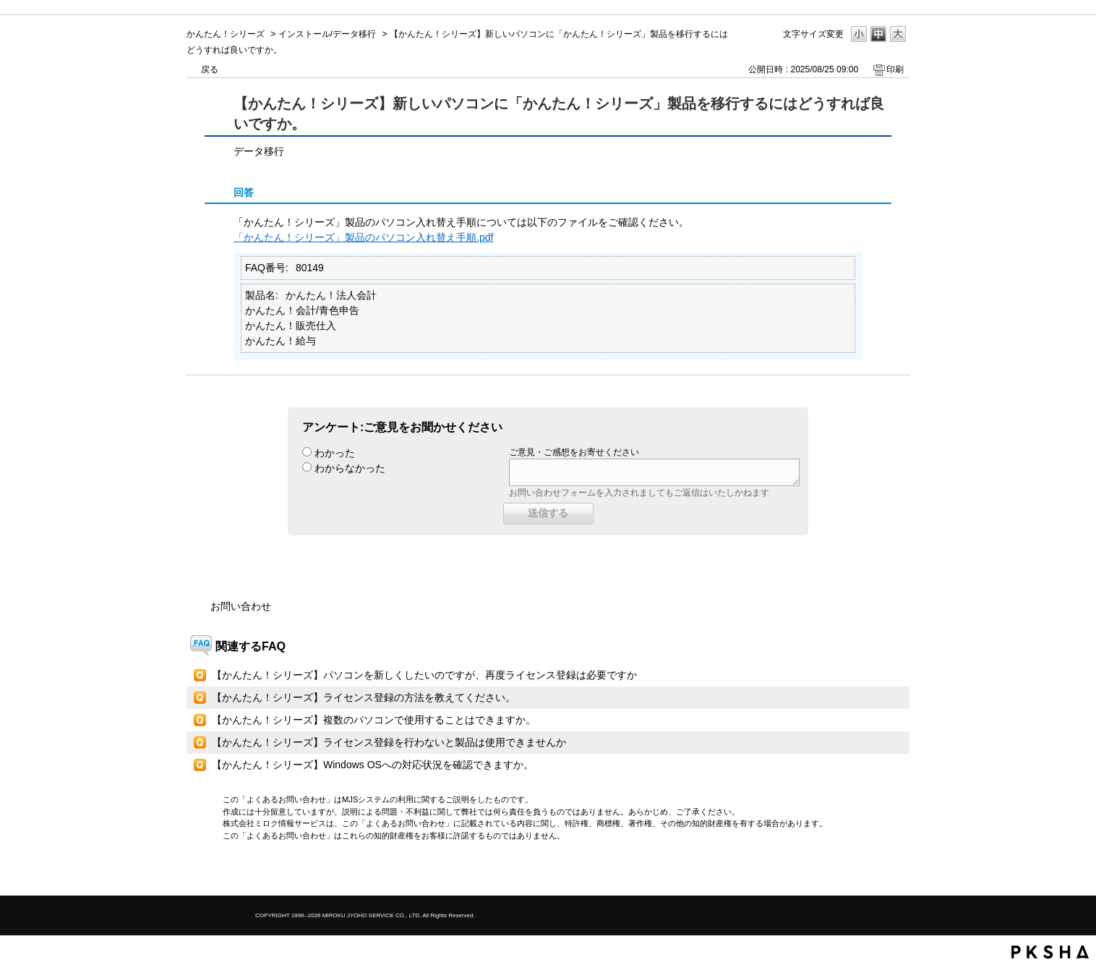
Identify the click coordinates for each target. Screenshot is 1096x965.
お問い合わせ (240, 606)
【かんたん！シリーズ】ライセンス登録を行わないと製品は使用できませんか (389, 742)
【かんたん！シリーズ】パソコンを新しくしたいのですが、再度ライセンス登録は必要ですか (424, 675)
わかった (334, 453)
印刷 (895, 69)
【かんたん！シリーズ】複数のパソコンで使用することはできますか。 (374, 720)
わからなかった (349, 468)
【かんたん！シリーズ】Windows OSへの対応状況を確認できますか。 (373, 764)
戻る (209, 69)
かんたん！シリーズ (226, 34)
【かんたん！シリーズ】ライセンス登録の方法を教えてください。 (363, 697)
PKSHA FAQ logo (1050, 952)
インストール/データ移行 (327, 34)
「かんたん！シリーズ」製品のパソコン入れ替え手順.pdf (363, 237)
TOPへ (873, 872)
